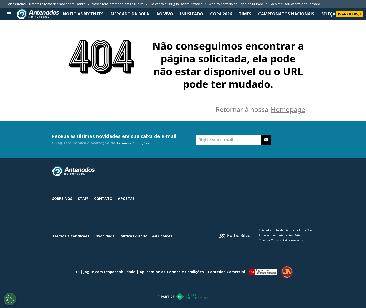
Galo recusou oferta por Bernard (294, 4)
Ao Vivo (164, 14)
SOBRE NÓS (62, 198)
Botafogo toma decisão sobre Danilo (57, 4)
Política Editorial (133, 236)
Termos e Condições (132, 143)
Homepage (288, 109)
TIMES (245, 14)
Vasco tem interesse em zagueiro (118, 4)
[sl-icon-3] (311, 171)
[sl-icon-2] (300, 171)
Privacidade (104, 236)
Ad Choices (162, 236)
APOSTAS (126, 198)
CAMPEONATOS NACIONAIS (286, 14)
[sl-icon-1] (288, 171)
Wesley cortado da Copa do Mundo (236, 4)
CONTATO (103, 198)
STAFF (83, 198)
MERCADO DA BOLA (130, 14)
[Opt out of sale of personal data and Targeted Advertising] (10, 299)
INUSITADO (191, 14)
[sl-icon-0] (277, 171)
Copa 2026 (221, 14)
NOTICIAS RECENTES (83, 14)
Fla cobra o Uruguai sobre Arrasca (176, 4)
